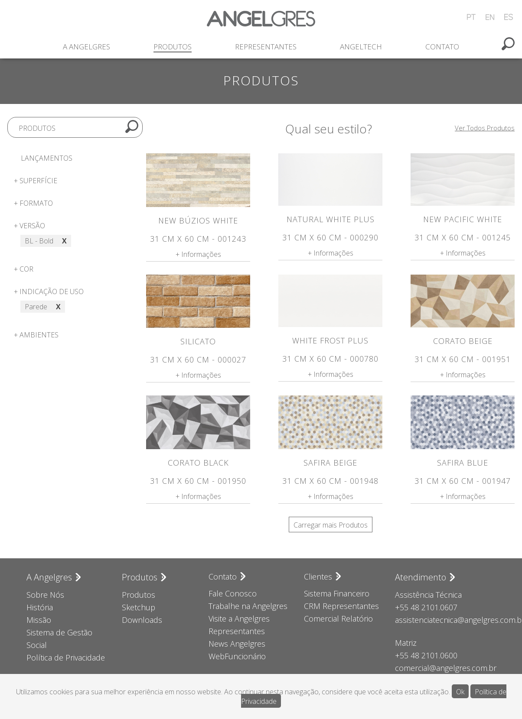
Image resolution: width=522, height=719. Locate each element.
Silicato (198, 341)
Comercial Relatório (338, 618)
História (39, 607)
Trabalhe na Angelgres (248, 606)
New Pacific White (462, 219)
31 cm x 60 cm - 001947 (462, 481)
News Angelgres (237, 643)
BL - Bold (46, 241)
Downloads (142, 620)
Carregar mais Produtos (331, 525)
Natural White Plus (331, 219)
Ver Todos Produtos (485, 127)
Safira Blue (462, 462)
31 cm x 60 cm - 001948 (330, 481)
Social (36, 645)
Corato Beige (463, 341)
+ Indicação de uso (49, 291)
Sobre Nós (45, 594)
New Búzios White (198, 220)
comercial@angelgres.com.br (445, 668)
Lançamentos (46, 158)
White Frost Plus (330, 340)
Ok (460, 691)
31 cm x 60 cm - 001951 (462, 359)
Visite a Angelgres (239, 618)
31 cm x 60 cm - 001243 (198, 238)
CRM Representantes (341, 606)
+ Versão (29, 225)
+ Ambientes (36, 335)
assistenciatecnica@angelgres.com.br (445, 620)
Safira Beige (330, 462)
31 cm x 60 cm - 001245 (462, 237)
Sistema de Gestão (59, 632)
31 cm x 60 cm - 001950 (198, 481)
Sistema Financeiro (336, 593)
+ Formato (33, 203)
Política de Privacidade (65, 657)
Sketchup (138, 607)
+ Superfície (35, 180)
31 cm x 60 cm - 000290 (330, 237)
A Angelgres (86, 47)
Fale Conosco (233, 593)
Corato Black (198, 462)
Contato (442, 47)
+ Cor (23, 269)
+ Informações (198, 254)
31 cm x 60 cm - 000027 (198, 359)
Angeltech (361, 47)
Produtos (172, 47)
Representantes (266, 47)
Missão (38, 620)
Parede (43, 306)
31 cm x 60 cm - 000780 (330, 358)
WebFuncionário (237, 656)
